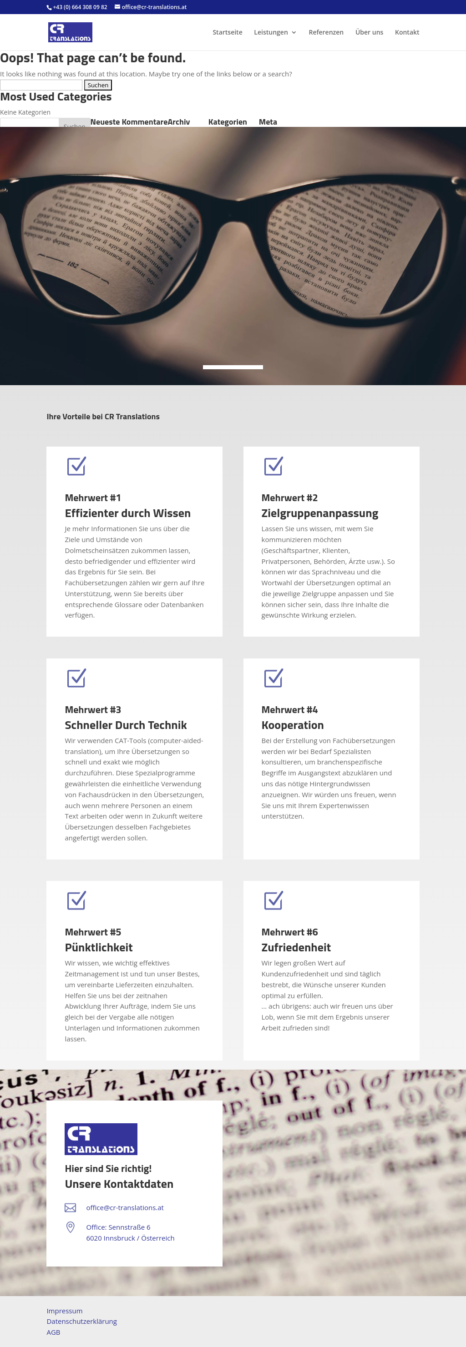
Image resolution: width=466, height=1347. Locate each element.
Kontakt (407, 32)
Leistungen (271, 32)
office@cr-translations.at (125, 1207)
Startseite (227, 32)
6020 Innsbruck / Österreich (130, 1237)
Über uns (369, 32)
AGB (53, 1332)
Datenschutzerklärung (81, 1321)
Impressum (64, 1310)
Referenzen (326, 32)
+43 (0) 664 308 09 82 (80, 7)
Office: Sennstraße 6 (118, 1226)
